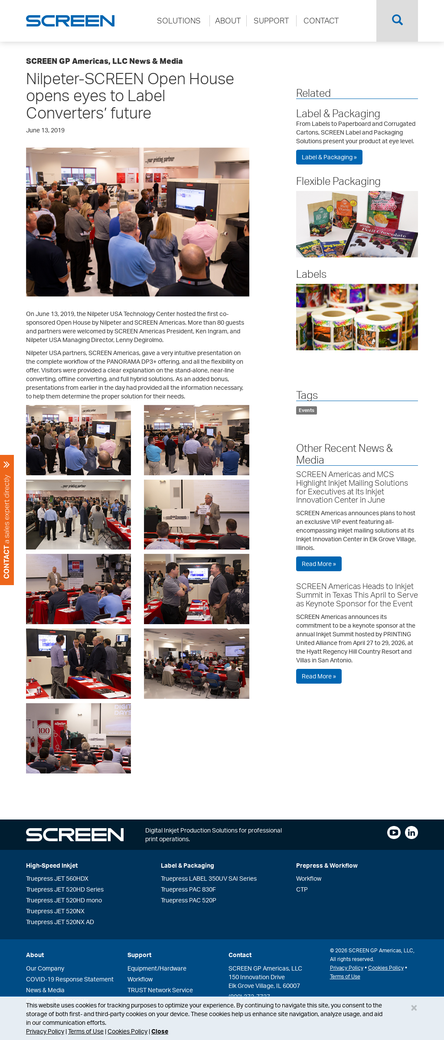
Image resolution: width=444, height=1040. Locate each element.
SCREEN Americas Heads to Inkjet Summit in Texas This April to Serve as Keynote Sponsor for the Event (357, 594)
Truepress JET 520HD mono (64, 900)
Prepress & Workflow (327, 865)
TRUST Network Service (160, 990)
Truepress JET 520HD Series (65, 889)
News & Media (45, 990)
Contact (240, 954)
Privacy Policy (45, 1031)
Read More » (319, 563)
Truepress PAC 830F (188, 889)
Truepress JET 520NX (55, 911)
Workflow (308, 878)
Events (306, 410)
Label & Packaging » (329, 157)
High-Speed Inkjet (52, 865)
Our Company (45, 968)
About (35, 954)
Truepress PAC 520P (188, 900)
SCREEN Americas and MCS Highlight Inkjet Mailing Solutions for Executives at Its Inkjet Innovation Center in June (352, 486)
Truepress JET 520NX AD (60, 921)
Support (139, 954)
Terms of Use (86, 1031)
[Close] (414, 1007)
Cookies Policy (127, 1031)
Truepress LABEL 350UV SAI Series (209, 878)
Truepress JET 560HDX (57, 878)
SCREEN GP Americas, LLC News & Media (104, 61)
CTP (302, 889)
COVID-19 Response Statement (70, 979)
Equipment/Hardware (156, 968)
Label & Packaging (338, 113)
